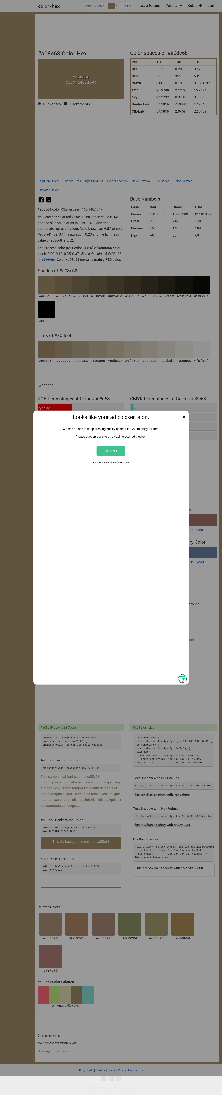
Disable (111, 451)
